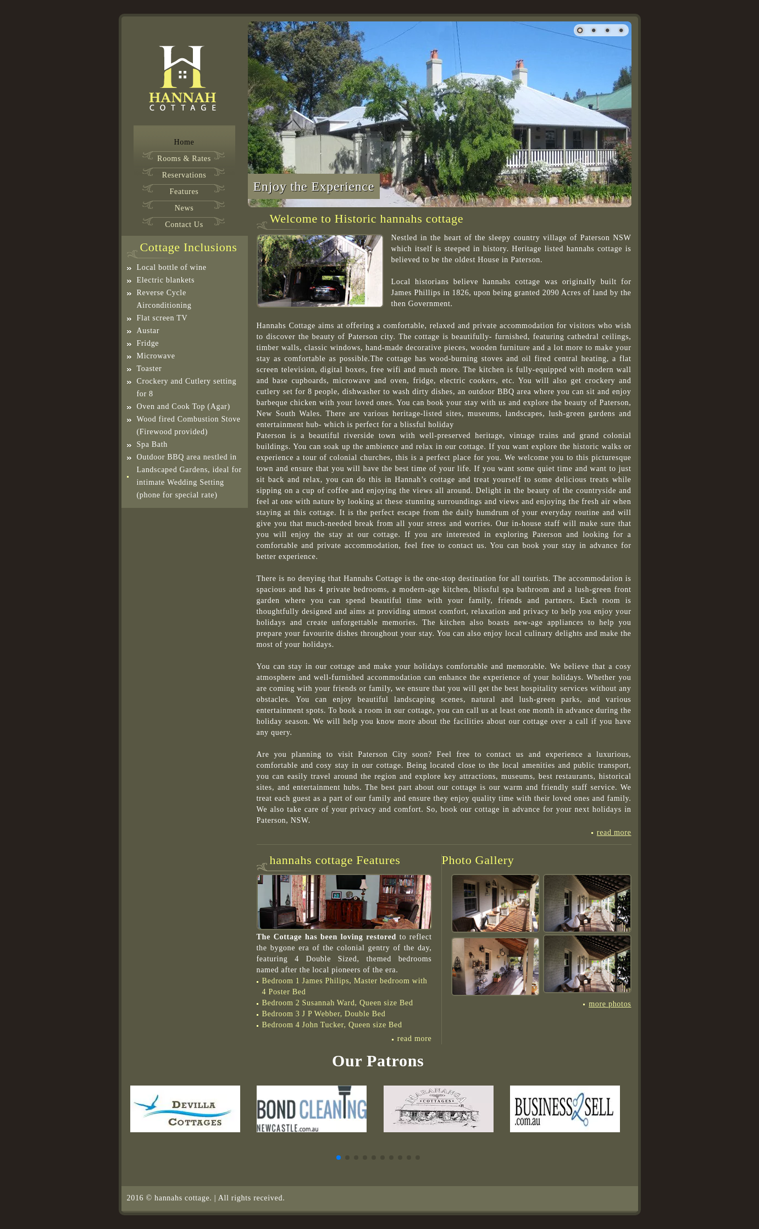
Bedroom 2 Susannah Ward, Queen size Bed (337, 1003)
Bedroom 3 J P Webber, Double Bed (324, 1014)
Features (183, 192)
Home (184, 142)
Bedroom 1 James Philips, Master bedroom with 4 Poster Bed (345, 986)
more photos (610, 1004)
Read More (614, 833)
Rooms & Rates (184, 159)
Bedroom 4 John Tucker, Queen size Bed (332, 1025)
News (184, 208)
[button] (338, 1157)
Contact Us (184, 225)
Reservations (184, 175)
